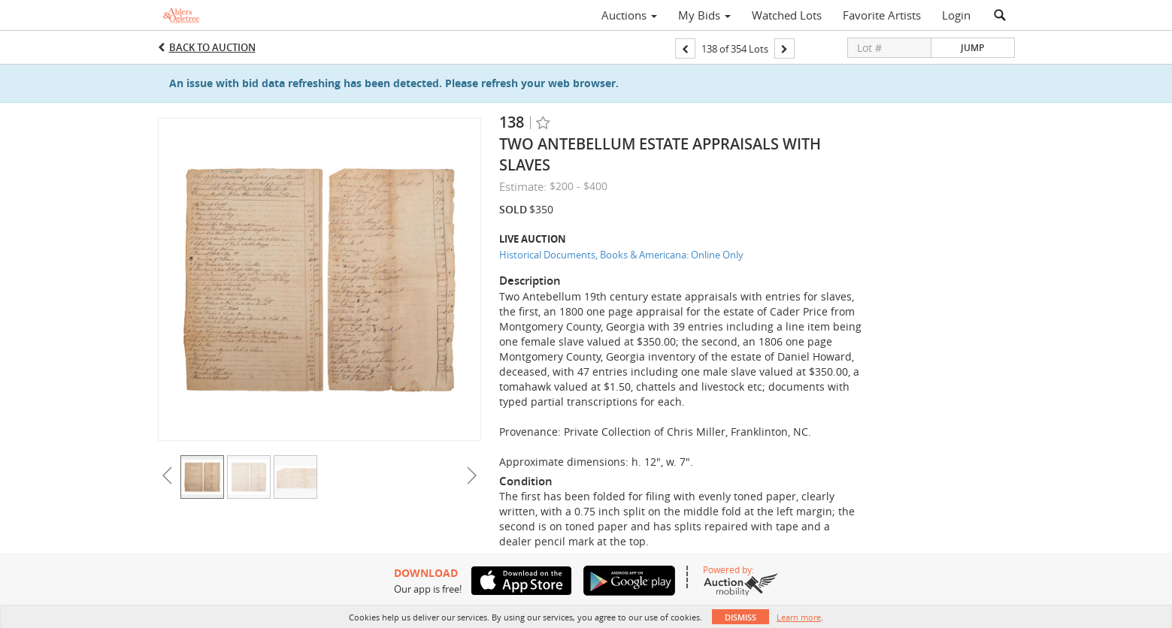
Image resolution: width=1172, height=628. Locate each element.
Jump (972, 47)
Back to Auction (212, 47)
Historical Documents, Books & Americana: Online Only (621, 254)
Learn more (799, 617)
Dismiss (740, 617)
